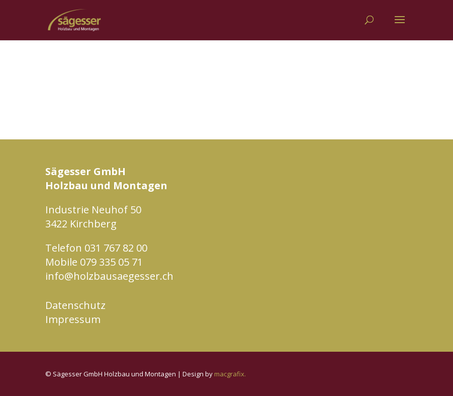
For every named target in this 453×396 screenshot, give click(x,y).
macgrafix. (230, 373)
